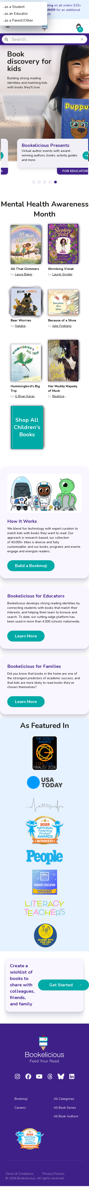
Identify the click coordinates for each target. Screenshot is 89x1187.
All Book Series (65, 1108)
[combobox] (44, 39)
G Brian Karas (25, 396)
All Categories (64, 1099)
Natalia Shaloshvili (18, 328)
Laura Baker (23, 274)
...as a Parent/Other (18, 20)
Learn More (26, 636)
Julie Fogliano (62, 326)
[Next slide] (75, 155)
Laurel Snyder (62, 274)
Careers (20, 1108)
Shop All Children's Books (27, 427)
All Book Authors (66, 1116)
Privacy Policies (54, 1174)
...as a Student (14, 6)
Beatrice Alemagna (56, 398)
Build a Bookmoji (31, 565)
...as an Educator (15, 13)
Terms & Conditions (19, 1174)
